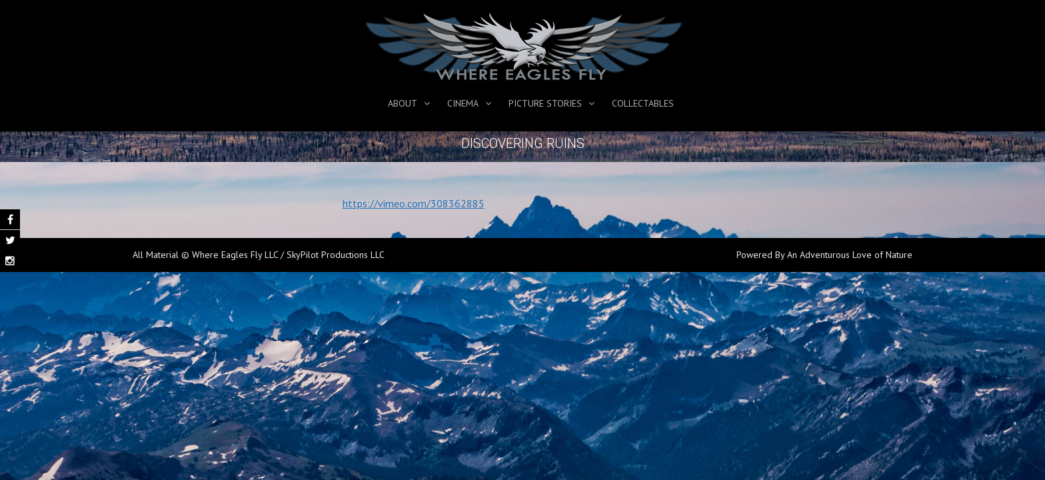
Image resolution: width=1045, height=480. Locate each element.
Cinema (463, 103)
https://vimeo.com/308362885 (414, 203)
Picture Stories (545, 103)
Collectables (643, 103)
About (402, 103)
